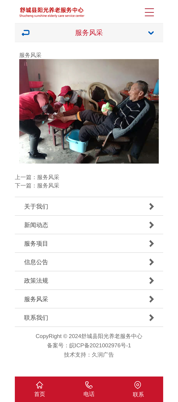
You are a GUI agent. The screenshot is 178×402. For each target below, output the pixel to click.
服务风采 (48, 177)
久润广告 (103, 354)
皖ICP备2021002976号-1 (100, 345)
